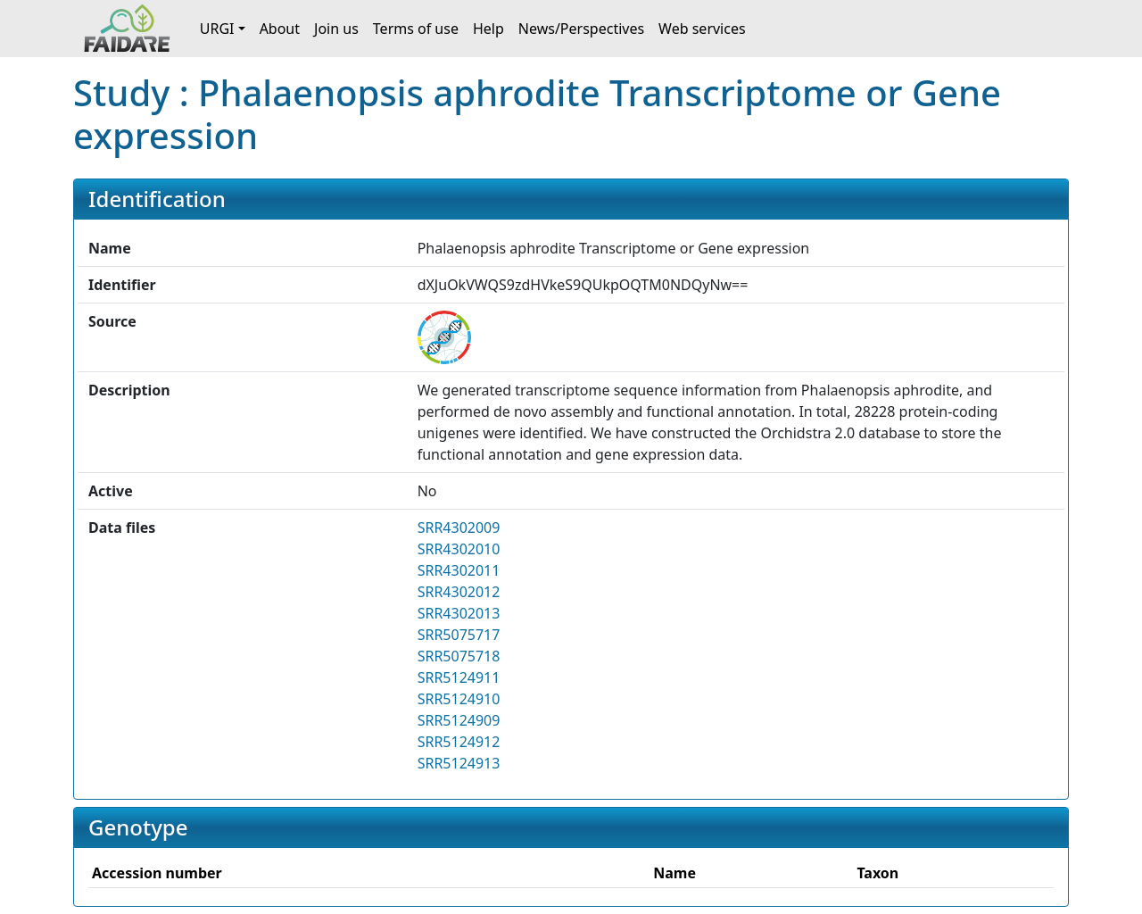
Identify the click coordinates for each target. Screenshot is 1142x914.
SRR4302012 (459, 592)
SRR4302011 (459, 570)
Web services (702, 28)
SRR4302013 (459, 613)
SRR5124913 (459, 763)
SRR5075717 (459, 634)
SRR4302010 (459, 549)
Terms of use (416, 28)
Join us (336, 28)
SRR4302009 (459, 527)
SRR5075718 (459, 656)
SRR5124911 (459, 677)
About (280, 28)
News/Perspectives (581, 28)
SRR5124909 (459, 720)
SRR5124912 (459, 742)
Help (488, 28)
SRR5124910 (459, 699)
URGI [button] (217, 28)
